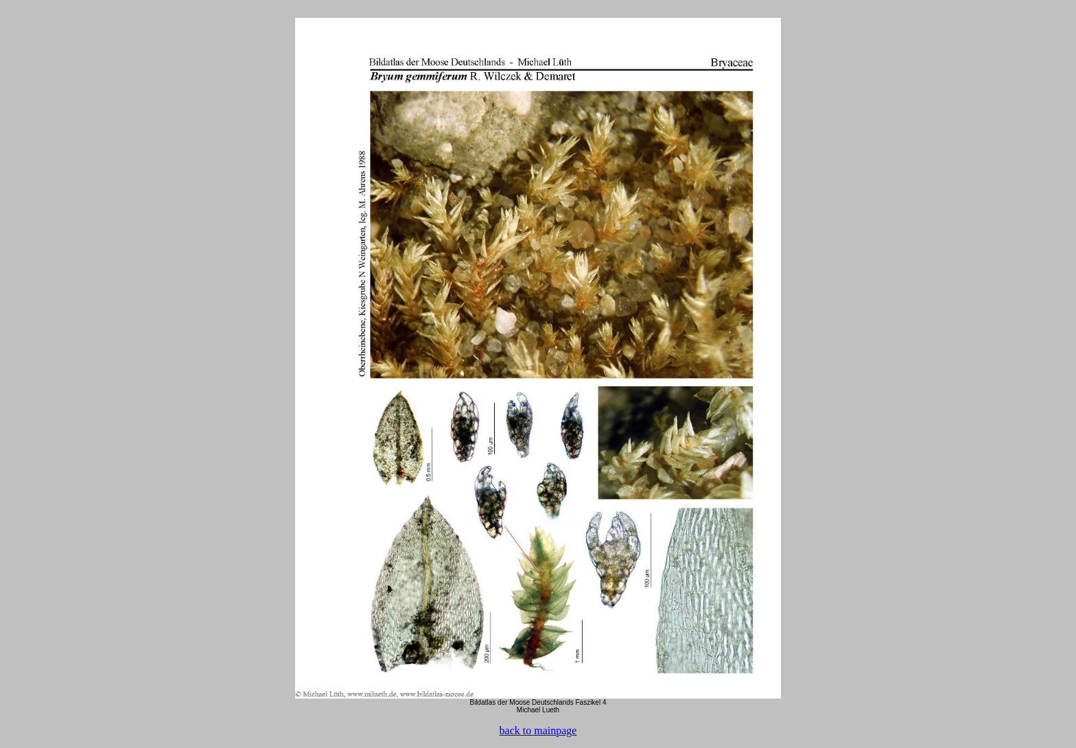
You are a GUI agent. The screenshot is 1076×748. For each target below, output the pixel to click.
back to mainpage (538, 730)
